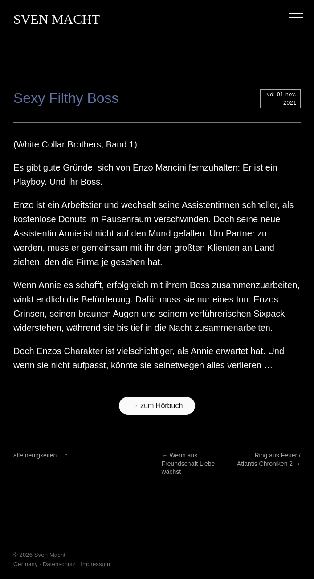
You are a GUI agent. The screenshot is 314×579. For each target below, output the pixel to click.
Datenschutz (59, 564)
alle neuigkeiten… (40, 455)
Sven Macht (56, 19)
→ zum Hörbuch (157, 405)
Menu (296, 15)
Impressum (95, 564)
